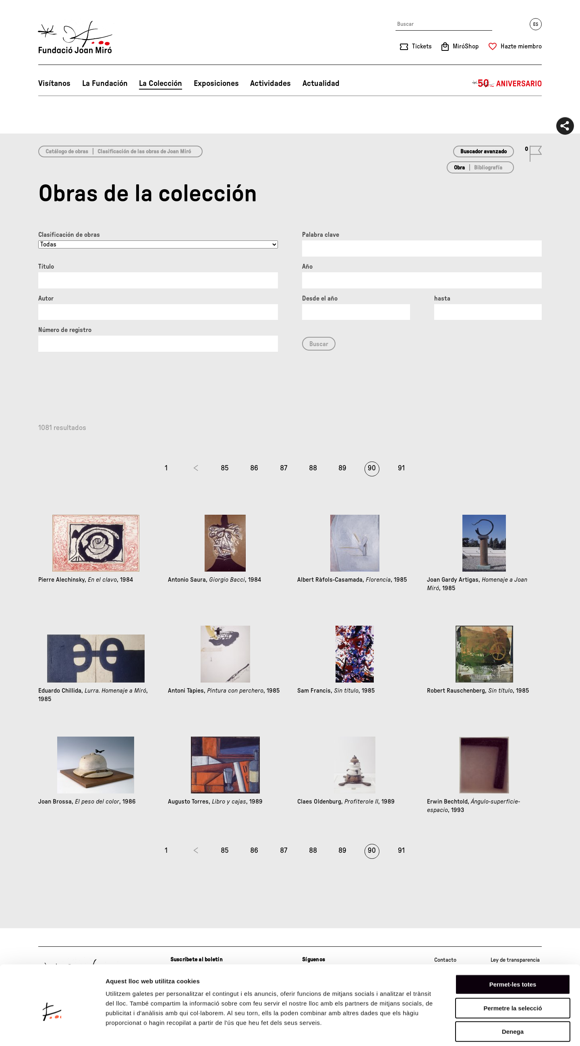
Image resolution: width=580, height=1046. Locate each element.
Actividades (270, 83)
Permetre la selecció (512, 971)
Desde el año (320, 298)
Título (46, 266)
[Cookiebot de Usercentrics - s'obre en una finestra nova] (52, 1030)
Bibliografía (488, 168)
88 (313, 468)
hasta (442, 298)
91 (401, 468)
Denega (513, 994)
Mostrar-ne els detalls (463, 1030)
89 (342, 468)
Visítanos (54, 83)
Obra (459, 168)
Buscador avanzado (483, 151)
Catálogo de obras (67, 151)
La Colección (160, 83)
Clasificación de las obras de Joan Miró (144, 151)
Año (307, 266)
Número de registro (64, 330)
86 (254, 468)
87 (283, 468)
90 (372, 468)
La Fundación (105, 83)
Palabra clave (320, 235)
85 (225, 468)
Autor (46, 298)
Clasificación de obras (69, 235)
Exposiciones (216, 83)
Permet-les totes (512, 947)
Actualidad (321, 83)
